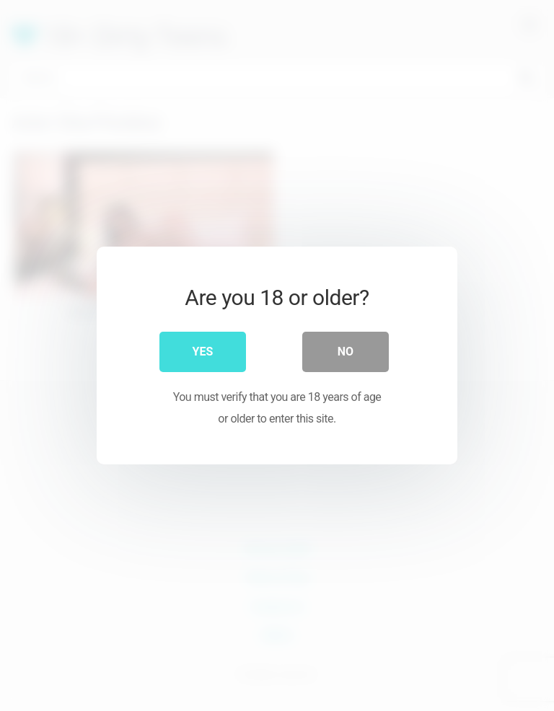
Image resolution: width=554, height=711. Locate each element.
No (345, 351)
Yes (203, 351)
